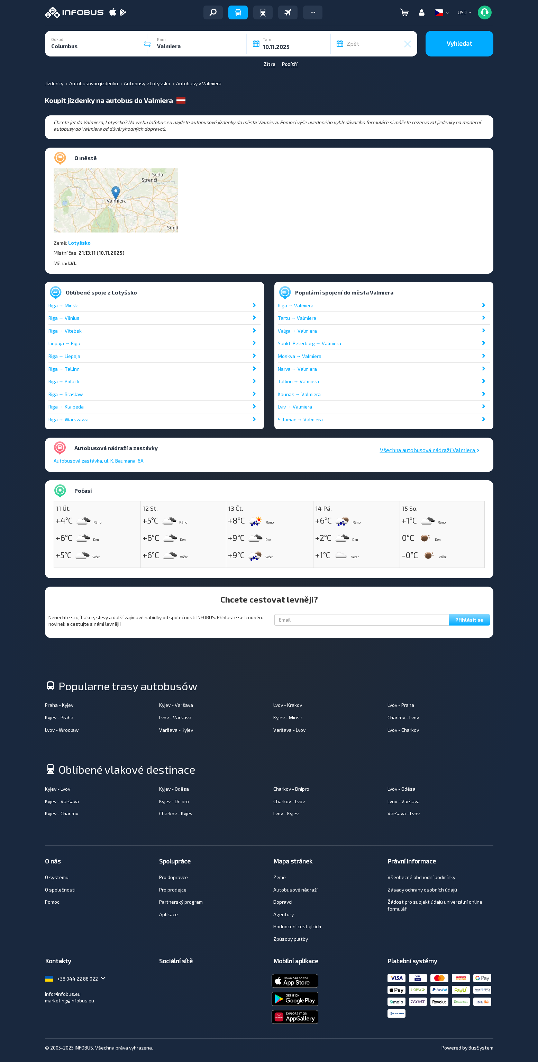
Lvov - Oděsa (401, 789)
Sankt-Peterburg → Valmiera (309, 343)
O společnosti (60, 890)
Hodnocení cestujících (297, 926)
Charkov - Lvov (403, 717)
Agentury (283, 914)
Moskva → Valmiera (299, 356)
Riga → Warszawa (68, 419)
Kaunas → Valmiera (299, 394)
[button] (312, 12)
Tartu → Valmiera (297, 318)
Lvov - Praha (400, 705)
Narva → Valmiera (297, 369)
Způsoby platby (290, 939)
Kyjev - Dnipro (174, 801)
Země (279, 877)
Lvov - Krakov (287, 705)
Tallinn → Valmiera (298, 381)
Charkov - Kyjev (175, 813)
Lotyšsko (79, 243)
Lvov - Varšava (175, 717)
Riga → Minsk (63, 305)
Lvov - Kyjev (286, 813)
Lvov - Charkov (403, 730)
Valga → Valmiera (297, 331)
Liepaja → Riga (64, 343)
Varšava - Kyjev (176, 730)
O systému (57, 877)
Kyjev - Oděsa (174, 789)
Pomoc (52, 902)
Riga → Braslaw (65, 394)
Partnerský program (181, 902)
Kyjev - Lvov (57, 789)
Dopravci (282, 902)
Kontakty (58, 961)
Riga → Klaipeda (66, 407)
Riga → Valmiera (295, 305)
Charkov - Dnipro (291, 789)
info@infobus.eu (63, 994)
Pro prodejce (172, 890)
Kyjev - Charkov (61, 813)
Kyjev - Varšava (176, 705)
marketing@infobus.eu (69, 1000)
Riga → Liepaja (64, 356)
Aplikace (168, 914)
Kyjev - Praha (59, 717)
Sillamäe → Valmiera (300, 419)
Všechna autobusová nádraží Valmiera (430, 450)
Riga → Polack (63, 381)
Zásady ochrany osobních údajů (422, 890)
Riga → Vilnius (64, 318)
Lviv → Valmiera (295, 407)
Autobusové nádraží (295, 890)
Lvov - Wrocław (62, 730)
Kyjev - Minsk (287, 717)
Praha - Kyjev (59, 705)
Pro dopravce (173, 877)
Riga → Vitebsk (65, 331)
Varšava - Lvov (289, 730)
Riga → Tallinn (64, 369)
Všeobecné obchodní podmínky (421, 877)
